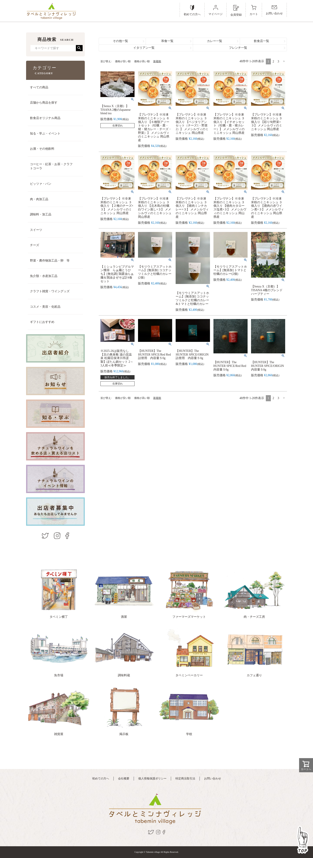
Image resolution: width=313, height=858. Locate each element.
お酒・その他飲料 (42, 148)
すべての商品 (39, 87)
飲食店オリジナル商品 (45, 118)
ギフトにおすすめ (42, 322)
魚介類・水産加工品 (43, 276)
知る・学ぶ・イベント (45, 133)
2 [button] (273, 61)
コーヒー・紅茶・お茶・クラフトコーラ (51, 166)
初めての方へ (100, 778)
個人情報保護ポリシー (152, 778)
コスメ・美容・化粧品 (45, 306)
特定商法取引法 (185, 778)
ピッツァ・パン (40, 183)
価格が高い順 (142, 61)
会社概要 (123, 778)
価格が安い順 (123, 61)
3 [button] (278, 61)
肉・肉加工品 (39, 199)
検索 (79, 48)
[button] (284, 61)
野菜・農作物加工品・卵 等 (50, 260)
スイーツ (36, 230)
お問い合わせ (212, 778)
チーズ (34, 245)
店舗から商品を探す (43, 102)
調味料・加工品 (40, 214)
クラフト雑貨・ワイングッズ (50, 291)
